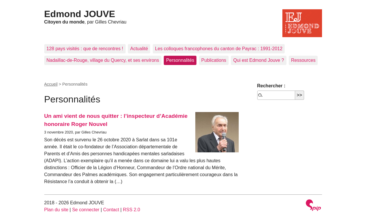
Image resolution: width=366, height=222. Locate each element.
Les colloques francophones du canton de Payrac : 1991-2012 (218, 48)
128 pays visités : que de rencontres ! (85, 48)
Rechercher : (271, 85)
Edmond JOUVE (79, 14)
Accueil (51, 84)
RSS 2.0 (131, 209)
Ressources (303, 60)
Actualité (139, 48)
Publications (213, 60)
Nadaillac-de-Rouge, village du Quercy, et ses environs (103, 60)
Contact (111, 209)
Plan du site (56, 209)
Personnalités (180, 60)
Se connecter (85, 209)
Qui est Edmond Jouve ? (258, 60)
